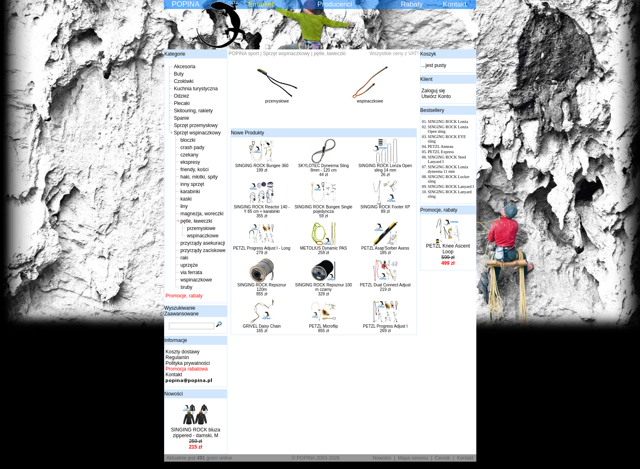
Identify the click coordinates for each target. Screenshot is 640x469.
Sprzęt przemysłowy (196, 125)
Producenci (335, 4)
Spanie (181, 118)
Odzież (181, 96)
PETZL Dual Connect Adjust (385, 285)
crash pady (192, 147)
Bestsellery (432, 110)
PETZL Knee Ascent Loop (448, 249)
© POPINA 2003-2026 (316, 458)
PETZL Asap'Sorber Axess (385, 248)
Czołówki (183, 81)
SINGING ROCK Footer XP (385, 207)
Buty (179, 74)
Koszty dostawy (183, 352)
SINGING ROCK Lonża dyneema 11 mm (448, 169)
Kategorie (174, 54)
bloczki (188, 140)
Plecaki (182, 103)
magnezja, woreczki (201, 214)
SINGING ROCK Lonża (448, 121)
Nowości (173, 394)
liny (184, 206)
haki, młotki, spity (199, 177)
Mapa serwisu (413, 458)
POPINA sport (244, 53)
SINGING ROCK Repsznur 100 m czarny (323, 287)
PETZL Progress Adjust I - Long (261, 248)
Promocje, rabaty (184, 296)
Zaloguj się (433, 91)
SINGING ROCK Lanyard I (451, 186)
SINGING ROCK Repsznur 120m (262, 287)
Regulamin (177, 357)
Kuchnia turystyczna (196, 89)
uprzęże (189, 265)
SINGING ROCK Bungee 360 (262, 165)
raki (184, 258)
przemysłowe (201, 228)
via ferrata (191, 272)
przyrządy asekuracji (202, 243)
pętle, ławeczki (196, 221)
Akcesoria (185, 66)
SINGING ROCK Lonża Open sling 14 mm (385, 167)
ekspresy (190, 162)
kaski (185, 199)
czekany (189, 155)
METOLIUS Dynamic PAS (323, 248)
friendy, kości (194, 169)
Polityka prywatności (188, 363)
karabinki (190, 191)
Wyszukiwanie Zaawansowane (181, 311)
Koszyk (428, 54)
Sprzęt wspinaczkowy (197, 133)
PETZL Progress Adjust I (385, 326)
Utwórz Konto (436, 96)
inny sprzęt (192, 184)
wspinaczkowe (202, 236)
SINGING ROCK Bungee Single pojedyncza (324, 209)
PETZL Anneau (440, 146)
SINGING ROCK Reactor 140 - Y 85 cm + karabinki (262, 209)
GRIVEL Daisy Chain (262, 326)
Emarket (261, 4)
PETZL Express (441, 152)
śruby (186, 287)
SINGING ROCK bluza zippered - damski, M (195, 432)
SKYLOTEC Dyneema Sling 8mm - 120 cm (323, 167)
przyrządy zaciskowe (203, 250)
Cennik (442, 458)
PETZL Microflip (323, 326)
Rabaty (412, 4)
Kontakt (455, 4)
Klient (426, 79)
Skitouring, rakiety (193, 111)
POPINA (186, 4)
